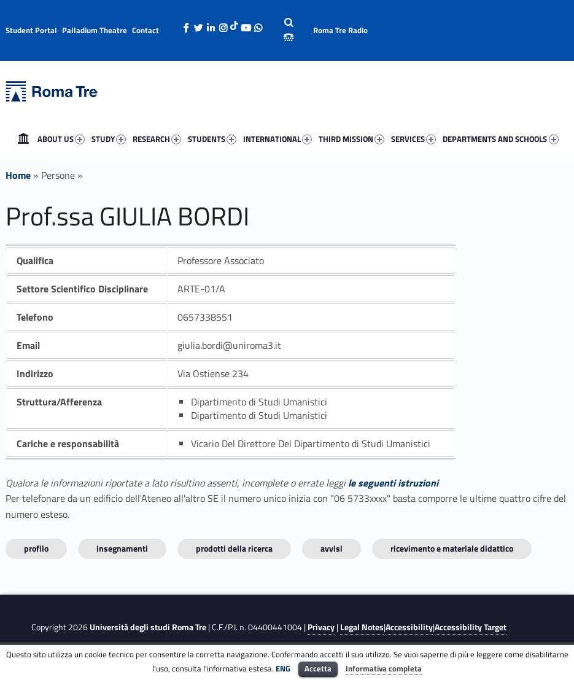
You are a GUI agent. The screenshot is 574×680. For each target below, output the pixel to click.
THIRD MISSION (353, 139)
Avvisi (331, 548)
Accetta (318, 668)
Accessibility (409, 627)
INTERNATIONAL (278, 139)
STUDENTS (213, 139)
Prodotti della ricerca (234, 548)
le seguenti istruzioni (393, 482)
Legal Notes (362, 627)
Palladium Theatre (94, 30)
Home (23, 139)
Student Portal (31, 30)
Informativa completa (384, 668)
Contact (145, 30)
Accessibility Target (470, 627)
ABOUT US (62, 139)
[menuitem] (23, 139)
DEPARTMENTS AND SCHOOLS (501, 139)
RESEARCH (158, 139)
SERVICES (414, 139)
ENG (283, 668)
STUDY (110, 139)
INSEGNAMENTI (122, 548)
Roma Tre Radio (340, 30)
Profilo (36, 548)
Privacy (321, 627)
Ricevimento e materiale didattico (451, 548)
